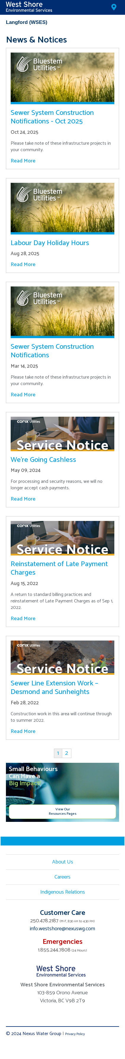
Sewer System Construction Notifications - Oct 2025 (52, 117)
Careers (62, 877)
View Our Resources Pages (62, 812)
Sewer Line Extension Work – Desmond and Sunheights (54, 688)
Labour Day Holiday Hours (50, 243)
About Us (62, 862)
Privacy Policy (75, 1034)
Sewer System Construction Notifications (52, 351)
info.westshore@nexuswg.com (62, 928)
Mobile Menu (114, 22)
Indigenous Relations (62, 892)
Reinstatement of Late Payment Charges (59, 568)
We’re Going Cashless (43, 460)
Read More (23, 161)
